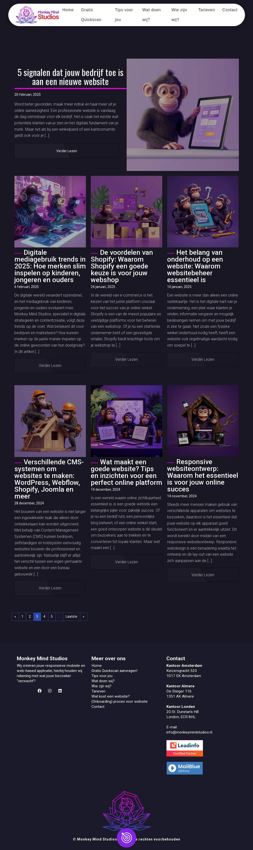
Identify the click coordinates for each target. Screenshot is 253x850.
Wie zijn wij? (179, 15)
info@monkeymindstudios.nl (189, 732)
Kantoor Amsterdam (184, 665)
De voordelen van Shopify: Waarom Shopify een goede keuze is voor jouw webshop (122, 266)
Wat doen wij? (151, 15)
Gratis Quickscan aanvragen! (114, 671)
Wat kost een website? (110, 696)
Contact (229, 10)
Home (68, 10)
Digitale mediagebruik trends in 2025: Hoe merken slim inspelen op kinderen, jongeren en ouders (50, 266)
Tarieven (206, 10)
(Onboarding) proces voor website (119, 701)
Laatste (71, 616)
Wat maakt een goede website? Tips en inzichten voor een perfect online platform (126, 472)
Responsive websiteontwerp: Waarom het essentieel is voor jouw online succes (202, 475)
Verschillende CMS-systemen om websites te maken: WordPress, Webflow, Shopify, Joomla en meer (49, 479)
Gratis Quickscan (91, 15)
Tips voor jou (124, 15)
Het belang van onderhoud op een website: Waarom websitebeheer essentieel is (195, 266)
